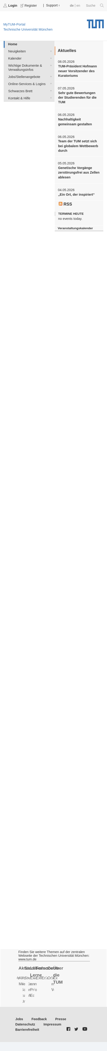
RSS (65, 204)
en (78, 5)
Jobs (19, 1019)
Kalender (50, 58)
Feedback (39, 1019)
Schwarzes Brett (50, 91)
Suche (95, 5)
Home (12, 44)
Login (10, 5)
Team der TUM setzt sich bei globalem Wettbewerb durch (78, 145)
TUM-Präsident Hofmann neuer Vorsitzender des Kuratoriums (77, 70)
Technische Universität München (95, 22)
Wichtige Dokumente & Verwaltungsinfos (50, 65)
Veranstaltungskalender (75, 228)
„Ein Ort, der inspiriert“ (76, 194)
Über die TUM (58, 975)
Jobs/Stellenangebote (50, 76)
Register (29, 5)
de (72, 5)
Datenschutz (25, 1024)
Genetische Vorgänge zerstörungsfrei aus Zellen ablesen (78, 172)
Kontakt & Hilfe (50, 98)
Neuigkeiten (50, 51)
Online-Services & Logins (50, 83)
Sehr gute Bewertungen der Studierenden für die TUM (77, 97)
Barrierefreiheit (27, 1029)
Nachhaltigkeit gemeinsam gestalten (75, 121)
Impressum (52, 1024)
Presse (60, 1019)
